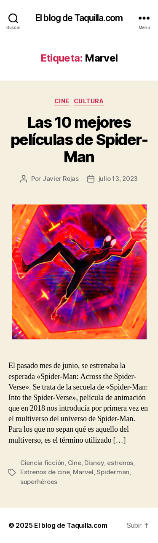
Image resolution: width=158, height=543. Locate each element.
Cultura (89, 101)
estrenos (120, 463)
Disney (94, 463)
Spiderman (112, 472)
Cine (62, 101)
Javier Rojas (61, 179)
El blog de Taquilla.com (79, 17)
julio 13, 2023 (118, 179)
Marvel (83, 472)
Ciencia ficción (42, 463)
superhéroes (38, 482)
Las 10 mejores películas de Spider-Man (79, 139)
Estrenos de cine (45, 472)
